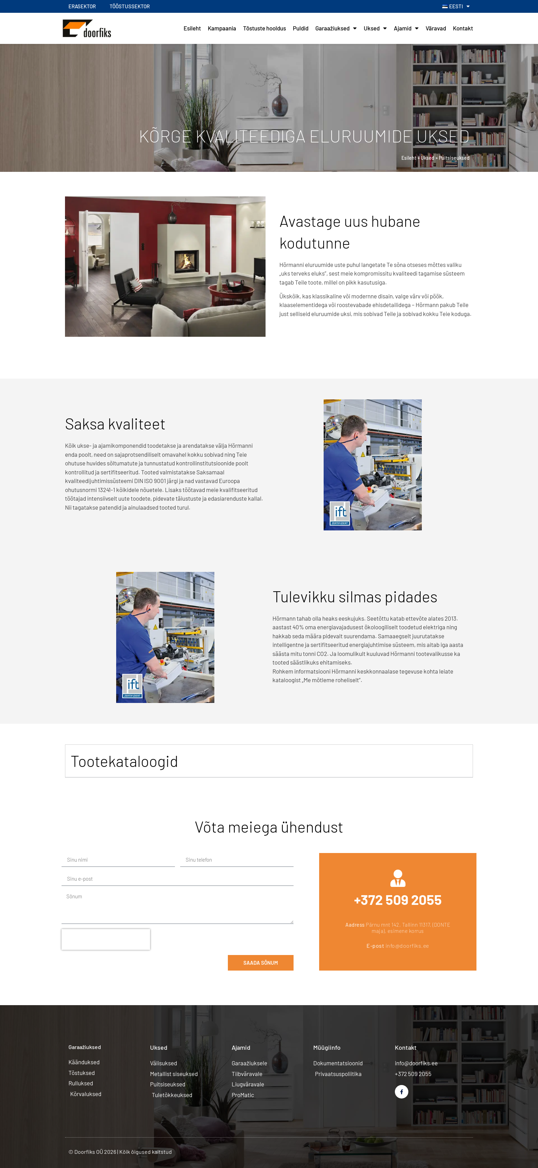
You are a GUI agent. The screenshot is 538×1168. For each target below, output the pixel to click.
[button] (269, 761)
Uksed (375, 28)
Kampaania (222, 28)
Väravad (436, 28)
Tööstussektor (130, 6)
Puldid (300, 28)
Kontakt (463, 28)
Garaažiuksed (336, 28)
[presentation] (106, 939)
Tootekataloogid (124, 760)
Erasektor (82, 6)
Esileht (192, 28)
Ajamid (406, 28)
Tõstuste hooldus (264, 28)
